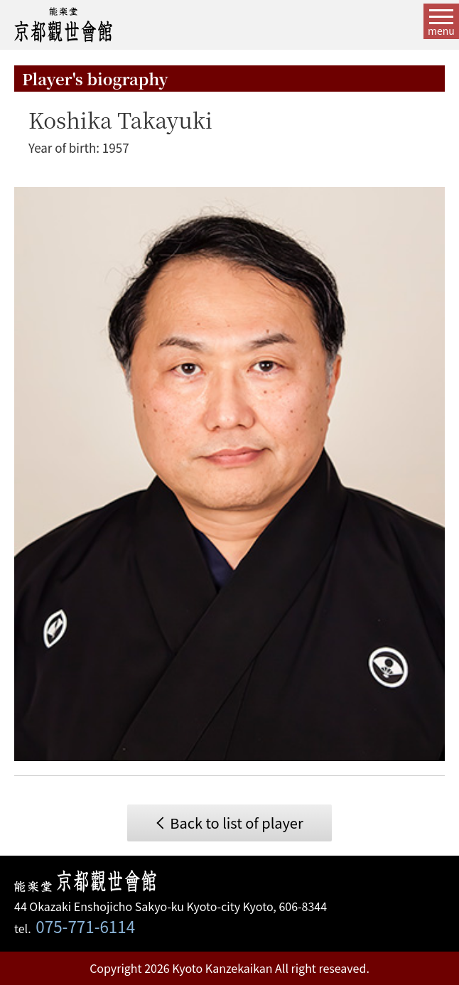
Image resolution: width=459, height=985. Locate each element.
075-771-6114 (85, 926)
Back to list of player (236, 822)
